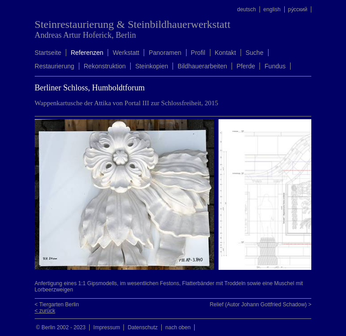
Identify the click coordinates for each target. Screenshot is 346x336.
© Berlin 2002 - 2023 (61, 327)
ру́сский (297, 9)
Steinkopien (151, 66)
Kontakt (225, 52)
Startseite (48, 52)
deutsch (246, 9)
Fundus (275, 66)
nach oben (178, 327)
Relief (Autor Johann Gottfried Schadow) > (260, 304)
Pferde (246, 66)
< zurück (45, 311)
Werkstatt (126, 52)
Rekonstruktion (105, 66)
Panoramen (165, 52)
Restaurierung (54, 66)
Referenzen (87, 52)
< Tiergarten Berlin (57, 304)
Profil (198, 52)
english (272, 9)
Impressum (106, 327)
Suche (255, 52)
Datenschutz (142, 327)
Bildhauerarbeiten (202, 66)
